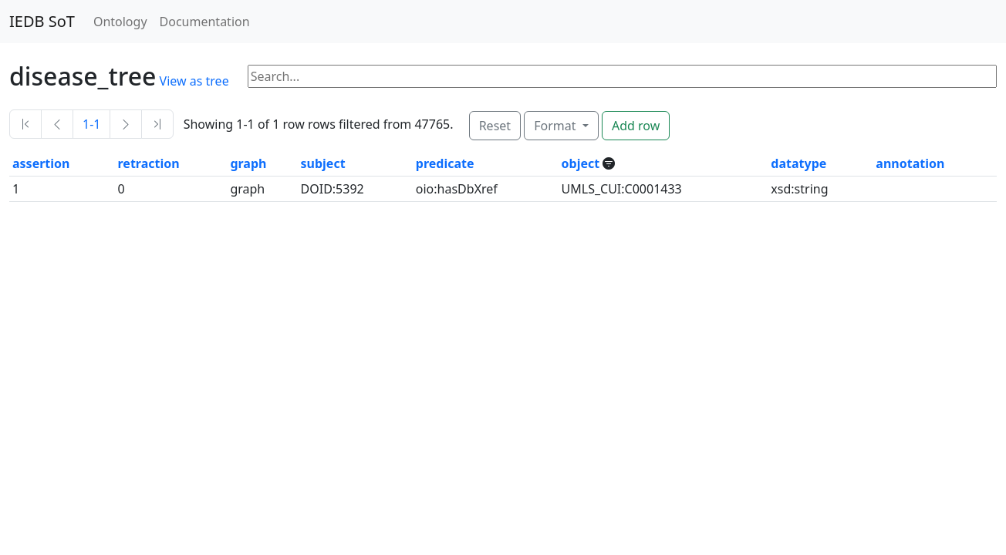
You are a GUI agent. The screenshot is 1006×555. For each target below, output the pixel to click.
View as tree (194, 80)
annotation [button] (910, 163)
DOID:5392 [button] (332, 188)
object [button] (582, 163)
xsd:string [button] (799, 188)
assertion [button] (40, 163)
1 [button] (15, 188)
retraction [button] (149, 163)
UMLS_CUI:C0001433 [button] (622, 188)
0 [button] (121, 188)
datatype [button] (798, 163)
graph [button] (248, 163)
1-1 (91, 124)
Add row (636, 125)
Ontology (120, 21)
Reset (495, 125)
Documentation (205, 21)
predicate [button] (445, 163)
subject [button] (323, 163)
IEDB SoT (42, 21)
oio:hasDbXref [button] (457, 188)
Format (556, 125)
